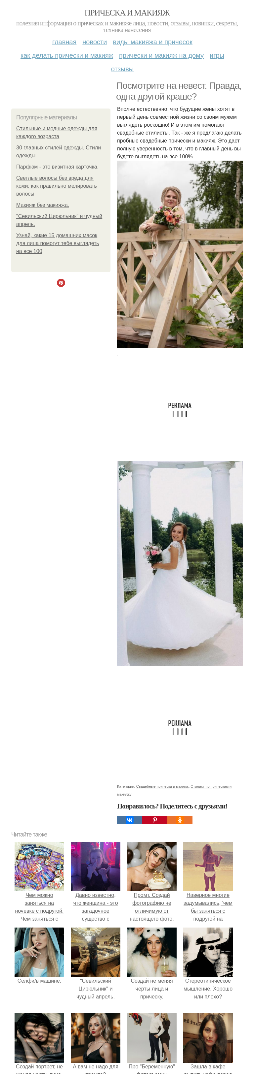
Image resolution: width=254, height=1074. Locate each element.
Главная (64, 42)
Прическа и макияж (127, 12)
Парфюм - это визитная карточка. (57, 167)
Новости (94, 42)
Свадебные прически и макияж (162, 786)
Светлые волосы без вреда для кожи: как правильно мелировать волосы (56, 186)
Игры (217, 55)
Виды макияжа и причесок (152, 42)
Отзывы (122, 69)
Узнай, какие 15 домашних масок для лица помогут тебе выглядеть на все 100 (57, 243)
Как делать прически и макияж (67, 55)
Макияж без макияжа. (42, 205)
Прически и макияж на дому (161, 55)
